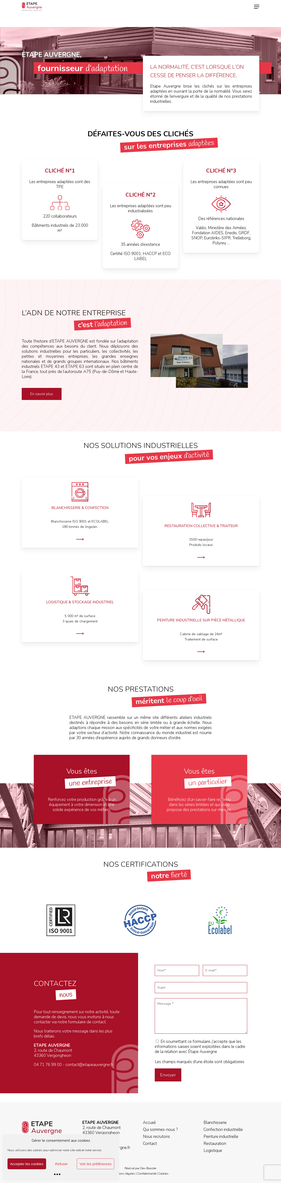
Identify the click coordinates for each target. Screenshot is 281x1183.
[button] (256, 13)
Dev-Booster (148, 1168)
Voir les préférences (95, 1164)
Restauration (215, 1143)
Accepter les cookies (26, 1164)
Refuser (61, 1164)
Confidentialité (146, 1174)
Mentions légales (123, 1174)
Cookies (163, 1174)
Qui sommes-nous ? (160, 1129)
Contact (150, 1143)
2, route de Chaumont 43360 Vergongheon (101, 1130)
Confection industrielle (223, 1129)
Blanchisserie (215, 1122)
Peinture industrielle (221, 1136)
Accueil (149, 1122)
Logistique (213, 1150)
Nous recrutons (156, 1136)
